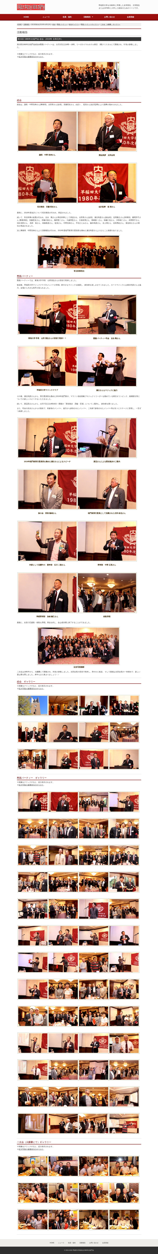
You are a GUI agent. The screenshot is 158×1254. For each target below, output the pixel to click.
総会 (53, 24)
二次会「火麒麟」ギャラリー (110, 24)
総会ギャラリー (74, 24)
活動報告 (87, 17)
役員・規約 (67, 17)
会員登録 (130, 17)
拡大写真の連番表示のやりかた (31, 57)
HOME (26, 17)
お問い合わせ (109, 17)
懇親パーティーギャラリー (90, 24)
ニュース (46, 17)
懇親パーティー (62, 24)
